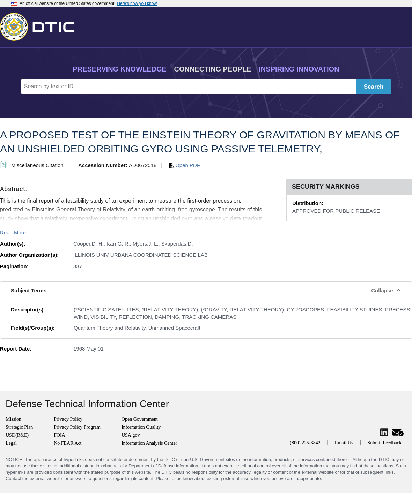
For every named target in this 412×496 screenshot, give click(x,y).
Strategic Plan (19, 427)
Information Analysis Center (149, 443)
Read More (13, 232)
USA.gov (131, 435)
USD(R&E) (17, 435)
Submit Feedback (384, 442)
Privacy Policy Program (77, 427)
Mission (13, 419)
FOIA (59, 435)
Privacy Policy (68, 419)
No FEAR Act (67, 443)
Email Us (344, 442)
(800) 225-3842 (305, 442)
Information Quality (141, 427)
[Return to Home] (40, 25)
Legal (11, 443)
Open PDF (184, 165)
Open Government (140, 419)
